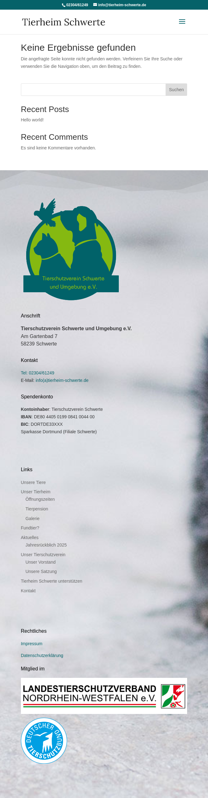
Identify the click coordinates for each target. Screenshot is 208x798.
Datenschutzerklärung (42, 655)
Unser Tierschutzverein (43, 554)
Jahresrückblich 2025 (46, 544)
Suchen (176, 89)
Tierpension (37, 508)
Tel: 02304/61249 (37, 372)
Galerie (33, 518)
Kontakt (28, 590)
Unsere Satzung (41, 571)
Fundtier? (30, 527)
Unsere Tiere (33, 482)
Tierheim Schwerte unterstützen (51, 581)
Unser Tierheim (36, 491)
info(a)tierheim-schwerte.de (62, 380)
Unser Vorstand (41, 562)
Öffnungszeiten (40, 499)
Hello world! (32, 119)
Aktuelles (30, 537)
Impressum (31, 643)
